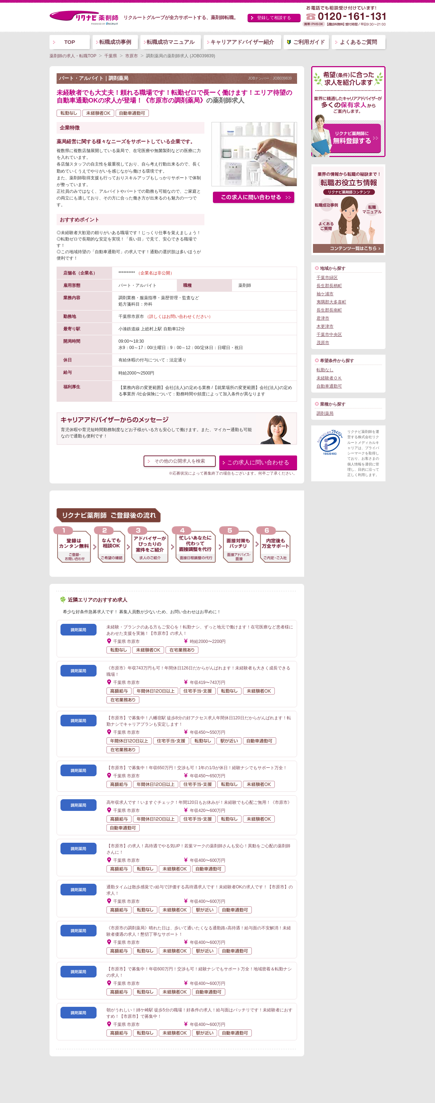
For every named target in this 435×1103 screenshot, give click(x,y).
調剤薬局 (325, 413)
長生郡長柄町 (329, 285)
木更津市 (325, 326)
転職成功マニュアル (171, 42)
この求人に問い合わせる (258, 462)
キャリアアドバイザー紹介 (242, 42)
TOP (69, 42)
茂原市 (323, 342)
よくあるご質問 (358, 42)
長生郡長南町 (329, 310)
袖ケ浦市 (325, 293)
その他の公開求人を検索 (180, 461)
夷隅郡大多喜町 (331, 302)
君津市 (323, 318)
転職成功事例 (115, 42)
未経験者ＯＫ (329, 378)
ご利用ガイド (309, 42)
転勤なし (325, 369)
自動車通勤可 (329, 386)
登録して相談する (274, 17)
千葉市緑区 (327, 277)
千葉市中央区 (329, 334)
